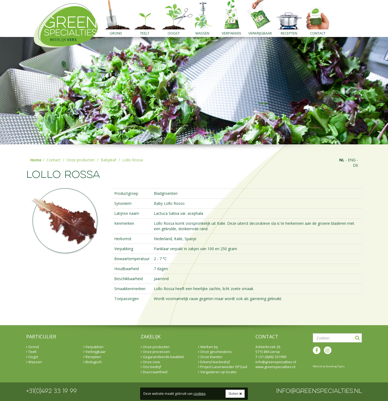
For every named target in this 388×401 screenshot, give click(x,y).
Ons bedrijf (151, 366)
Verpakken (231, 33)
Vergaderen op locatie (217, 371)
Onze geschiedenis (215, 351)
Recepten (289, 33)
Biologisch (92, 361)
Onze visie (150, 361)
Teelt (144, 33)
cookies (199, 393)
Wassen (202, 33)
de (355, 165)
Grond (116, 33)
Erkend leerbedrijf (214, 361)
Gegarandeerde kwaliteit (162, 356)
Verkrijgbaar (260, 33)
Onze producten (81, 159)
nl (341, 159)
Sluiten (235, 393)
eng (352, 159)
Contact (317, 33)
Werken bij (208, 346)
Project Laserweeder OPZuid (222, 366)
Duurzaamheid (154, 371)
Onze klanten (210, 356)
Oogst (174, 33)
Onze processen (155, 351)
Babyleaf (108, 159)
